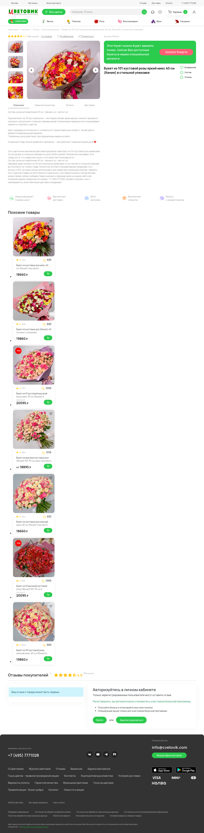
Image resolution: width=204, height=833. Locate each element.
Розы (36, 29)
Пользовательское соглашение (90, 815)
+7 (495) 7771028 (23, 755)
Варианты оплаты (18, 783)
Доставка (156, 3)
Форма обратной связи (169, 755)
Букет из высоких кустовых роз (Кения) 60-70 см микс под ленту (33, 459)
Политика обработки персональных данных (27, 815)
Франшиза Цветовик (75, 783)
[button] (13, 3)
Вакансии (76, 769)
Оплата (169, 3)
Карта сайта (59, 802)
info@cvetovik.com (169, 747)
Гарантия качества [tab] (45, 105)
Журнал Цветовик (40, 769)
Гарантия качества (46, 783)
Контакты (70, 776)
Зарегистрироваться (131, 720)
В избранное (188, 67)
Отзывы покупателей (28, 675)
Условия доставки (129, 776)
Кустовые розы (50, 29)
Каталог (26, 29)
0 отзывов (46, 36)
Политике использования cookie (34, 827)
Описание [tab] (18, 105)
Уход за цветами (103, 783)
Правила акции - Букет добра (25, 790)
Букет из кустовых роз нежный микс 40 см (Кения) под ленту (32, 523)
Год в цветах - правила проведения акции (33, 776)
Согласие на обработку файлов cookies (53, 812)
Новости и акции (74, 790)
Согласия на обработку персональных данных (97, 812)
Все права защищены (38, 802)
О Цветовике (16, 769)
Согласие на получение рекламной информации (146, 812)
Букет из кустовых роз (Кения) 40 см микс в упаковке (33, 331)
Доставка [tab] (89, 105)
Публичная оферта (61, 815)
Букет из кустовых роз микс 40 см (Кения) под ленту (32, 267)
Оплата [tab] (70, 105)
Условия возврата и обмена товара (125, 815)
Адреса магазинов (98, 769)
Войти (99, 720)
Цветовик (13, 29)
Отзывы (143, 3)
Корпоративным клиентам (97, 776)
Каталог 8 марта (176, 52)
